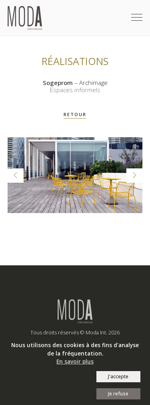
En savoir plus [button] (75, 361)
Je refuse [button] (118, 393)
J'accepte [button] (118, 376)
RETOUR (75, 114)
